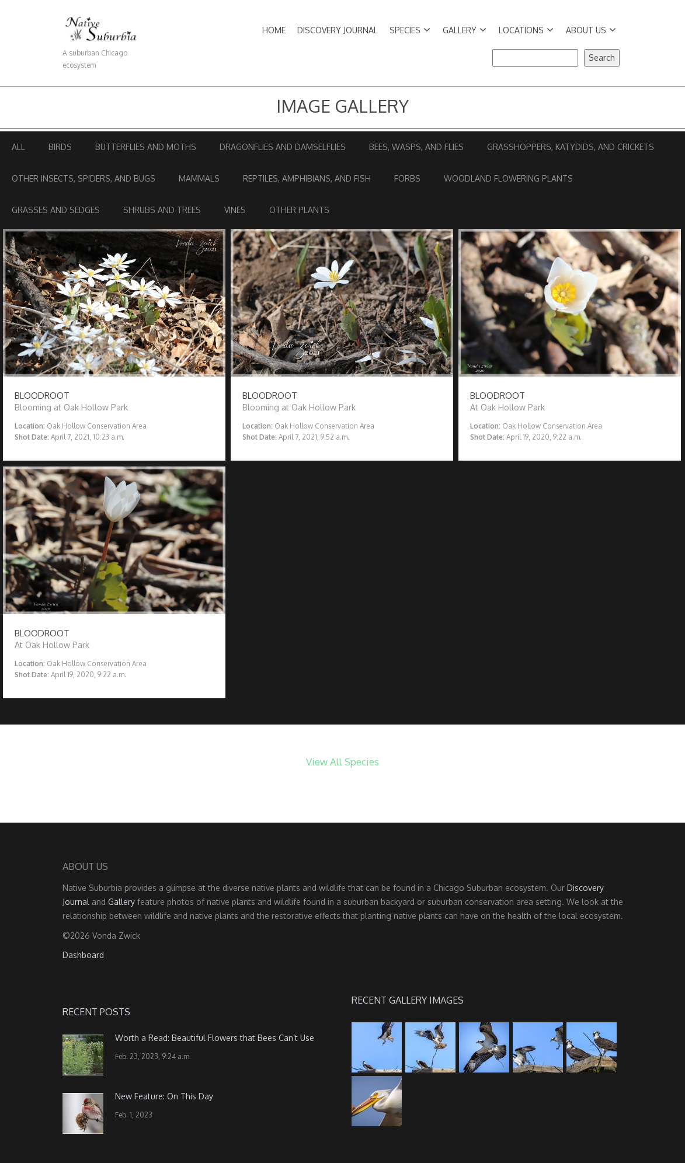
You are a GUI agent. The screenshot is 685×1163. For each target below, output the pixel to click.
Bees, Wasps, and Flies (416, 147)
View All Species (342, 761)
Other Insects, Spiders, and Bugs (83, 178)
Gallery (464, 30)
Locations (526, 30)
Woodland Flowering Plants (508, 178)
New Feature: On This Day (164, 1096)
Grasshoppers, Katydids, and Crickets (570, 147)
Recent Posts (96, 1012)
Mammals (199, 178)
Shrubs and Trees (162, 210)
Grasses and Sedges (56, 210)
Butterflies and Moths (145, 147)
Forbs (407, 178)
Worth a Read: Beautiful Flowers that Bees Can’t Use (214, 1038)
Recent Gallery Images (408, 1000)
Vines (235, 210)
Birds (60, 147)
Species (410, 30)
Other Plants (299, 210)
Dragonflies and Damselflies (283, 147)
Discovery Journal (337, 30)
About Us (591, 30)
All (18, 147)
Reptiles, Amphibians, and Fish (307, 178)
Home (274, 30)
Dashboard (83, 955)
